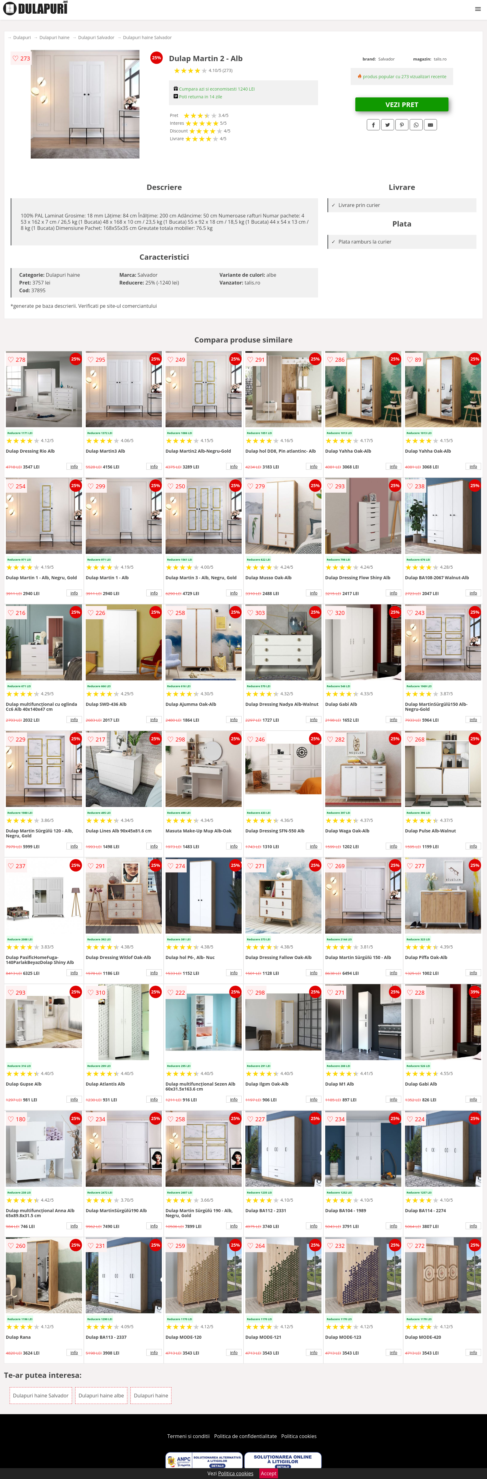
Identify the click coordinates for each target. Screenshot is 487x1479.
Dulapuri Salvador (96, 37)
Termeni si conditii (188, 1436)
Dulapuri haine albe (101, 1395)
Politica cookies (299, 1436)
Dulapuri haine (54, 37)
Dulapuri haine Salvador (147, 37)
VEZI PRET (401, 104)
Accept (268, 1473)
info (74, 466)
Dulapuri (22, 37)
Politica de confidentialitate (245, 1436)
